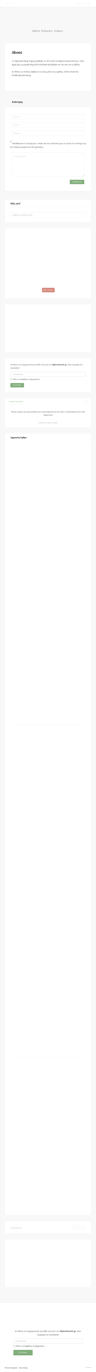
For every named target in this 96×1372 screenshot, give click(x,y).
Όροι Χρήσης (23, 1368)
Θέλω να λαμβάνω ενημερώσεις (25, 379)
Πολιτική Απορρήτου (11, 1368)
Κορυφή (87, 1367)
